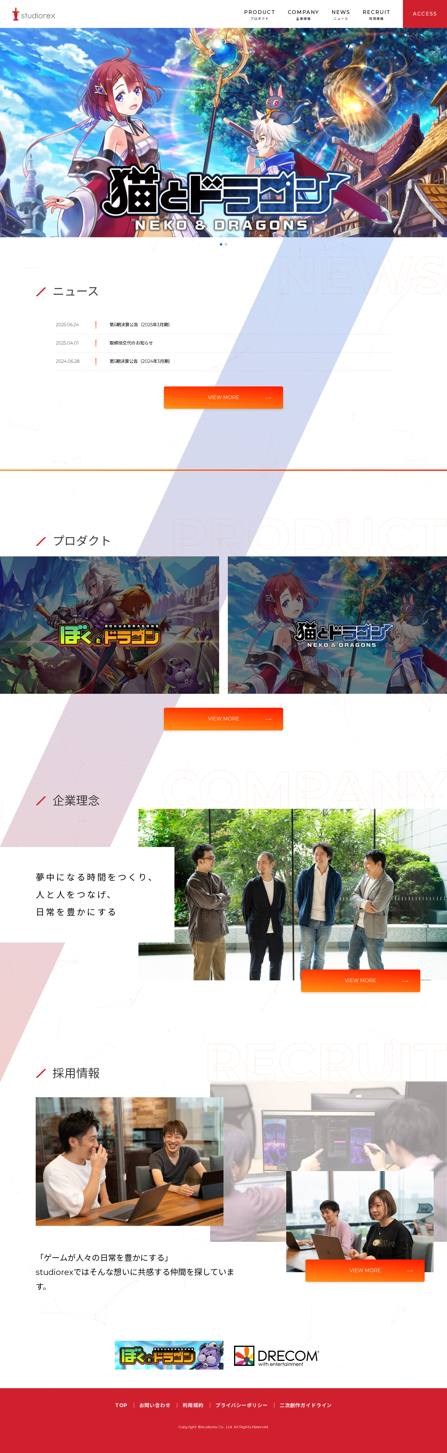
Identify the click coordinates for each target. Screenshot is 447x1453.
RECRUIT (377, 15)
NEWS (341, 15)
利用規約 (193, 1405)
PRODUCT (259, 15)
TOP (121, 1405)
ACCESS (425, 14)
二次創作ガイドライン (306, 1405)
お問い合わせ (155, 1405)
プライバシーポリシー (241, 1405)
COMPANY (303, 15)
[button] (221, 244)
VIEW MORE (223, 397)
